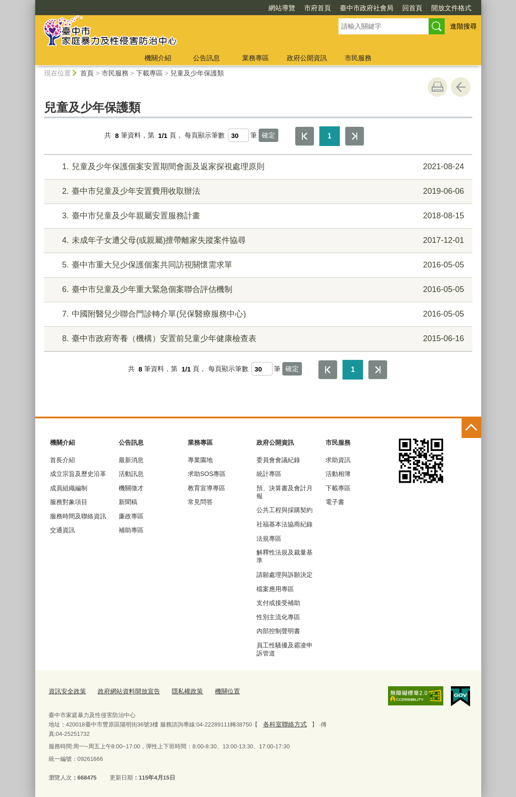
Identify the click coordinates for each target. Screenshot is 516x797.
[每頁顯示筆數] (238, 135)
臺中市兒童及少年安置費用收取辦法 (257, 191)
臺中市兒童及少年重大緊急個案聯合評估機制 (257, 289)
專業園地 (200, 459)
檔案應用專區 (275, 589)
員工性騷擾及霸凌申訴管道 (284, 649)
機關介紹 (157, 58)
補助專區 (131, 530)
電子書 (335, 501)
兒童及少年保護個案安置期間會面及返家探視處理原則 (257, 166)
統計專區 (268, 473)
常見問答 (200, 501)
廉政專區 (131, 516)
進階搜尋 (463, 26)
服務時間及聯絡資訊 (78, 516)
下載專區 (149, 73)
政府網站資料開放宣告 (124, 690)
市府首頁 (317, 8)
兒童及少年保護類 (197, 73)
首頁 (87, 73)
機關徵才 (131, 488)
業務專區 (255, 58)
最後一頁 (354, 136)
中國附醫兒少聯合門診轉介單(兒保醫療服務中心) (257, 314)
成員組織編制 (68, 488)
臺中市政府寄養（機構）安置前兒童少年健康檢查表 (257, 338)
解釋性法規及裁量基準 (284, 556)
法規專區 (268, 538)
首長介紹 (62, 459)
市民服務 (358, 58)
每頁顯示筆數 (205, 135)
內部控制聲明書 (278, 630)
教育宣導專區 (206, 488)
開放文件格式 (451, 8)
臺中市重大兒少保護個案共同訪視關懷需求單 (257, 265)
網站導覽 (281, 8)
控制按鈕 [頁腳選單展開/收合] (471, 428)
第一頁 (304, 136)
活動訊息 (131, 473)
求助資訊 (338, 459)
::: (31, 4)
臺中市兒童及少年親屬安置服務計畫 (257, 215)
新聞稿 (128, 501)
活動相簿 (338, 473)
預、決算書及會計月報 (284, 492)
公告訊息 (206, 58)
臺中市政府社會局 (366, 8)
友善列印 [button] (437, 87)
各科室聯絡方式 (282, 722)
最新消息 (131, 459)
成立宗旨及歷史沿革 (78, 473)
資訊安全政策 (66, 690)
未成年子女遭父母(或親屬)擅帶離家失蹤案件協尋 (257, 240)
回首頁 (412, 8)
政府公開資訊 (307, 58)
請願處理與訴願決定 (284, 574)
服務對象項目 (68, 501)
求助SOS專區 (207, 473)
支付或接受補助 (278, 602)
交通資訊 (62, 530)
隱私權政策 (179, 690)
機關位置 (217, 690)
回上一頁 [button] (461, 87)
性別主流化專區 (278, 617)
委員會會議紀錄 (278, 459)
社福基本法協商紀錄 (284, 524)
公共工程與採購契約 (284, 509)
